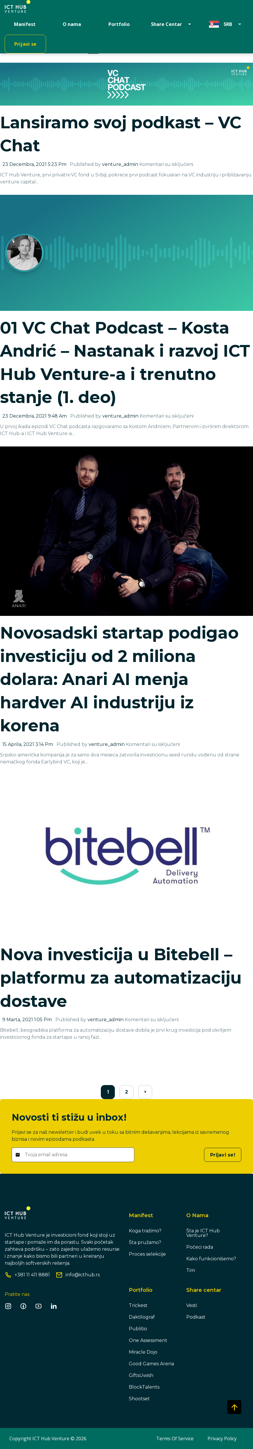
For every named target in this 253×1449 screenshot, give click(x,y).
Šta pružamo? (145, 1242)
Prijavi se (25, 44)
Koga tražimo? (145, 1231)
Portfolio (119, 24)
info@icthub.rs (83, 1275)
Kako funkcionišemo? (211, 1258)
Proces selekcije (147, 1254)
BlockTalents (144, 1387)
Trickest (138, 1305)
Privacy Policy (222, 1438)
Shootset (139, 1398)
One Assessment (148, 1340)
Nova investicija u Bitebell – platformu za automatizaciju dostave (121, 978)
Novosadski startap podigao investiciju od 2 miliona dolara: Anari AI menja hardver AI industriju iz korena (119, 679)
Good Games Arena (151, 1363)
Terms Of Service (175, 1438)
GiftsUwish (141, 1375)
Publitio (138, 1328)
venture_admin (120, 164)
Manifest (25, 24)
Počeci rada (199, 1247)
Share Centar (166, 24)
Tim (190, 1270)
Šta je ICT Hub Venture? (203, 1233)
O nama (72, 24)
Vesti (191, 1305)
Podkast (195, 1317)
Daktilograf (142, 1317)
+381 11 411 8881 (32, 1275)
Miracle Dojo (143, 1352)
